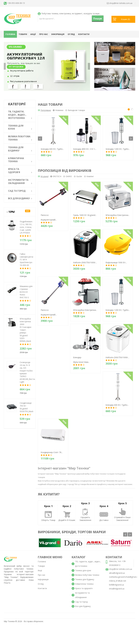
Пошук (97, 18)
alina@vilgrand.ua (117, 574)
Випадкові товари (81, 110)
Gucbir (87, 177)
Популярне (44, 110)
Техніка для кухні (83, 572)
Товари (23, 34)
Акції (33, 34)
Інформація (57, 34)
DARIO (73, 177)
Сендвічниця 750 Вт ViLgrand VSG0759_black (26, 407)
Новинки (61, 110)
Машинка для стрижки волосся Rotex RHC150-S (26, 292)
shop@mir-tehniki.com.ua (120, 571)
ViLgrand (43, 177)
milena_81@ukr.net (117, 582)
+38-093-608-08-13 (16, 3)
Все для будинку (83, 608)
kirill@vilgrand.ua (116, 586)
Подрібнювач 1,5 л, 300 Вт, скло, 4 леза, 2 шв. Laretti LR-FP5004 (26, 227)
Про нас (43, 34)
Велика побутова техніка (87, 576)
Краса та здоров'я (83, 590)
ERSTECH (58, 177)
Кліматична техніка (84, 585)
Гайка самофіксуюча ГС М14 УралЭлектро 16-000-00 (26, 259)
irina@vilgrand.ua (116, 590)
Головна (10, 34)
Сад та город (81, 603)
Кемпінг (101, 177)
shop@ (119, 3)
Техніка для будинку (84, 581)
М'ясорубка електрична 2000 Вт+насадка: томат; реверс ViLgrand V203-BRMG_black (25, 329)
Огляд (71, 34)
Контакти (83, 34)
